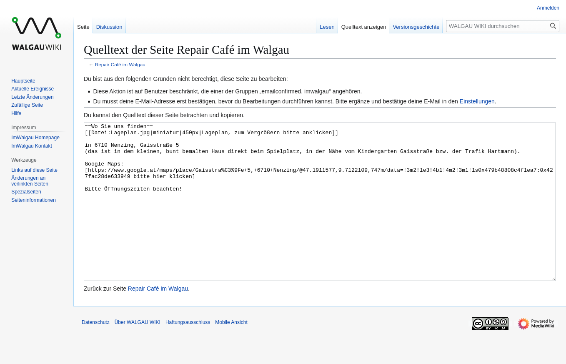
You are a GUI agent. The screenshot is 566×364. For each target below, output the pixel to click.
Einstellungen (477, 101)
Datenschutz (96, 353)
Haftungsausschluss (187, 353)
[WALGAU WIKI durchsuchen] (502, 26)
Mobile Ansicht (231, 353)
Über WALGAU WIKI (137, 353)
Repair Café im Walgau (120, 64)
